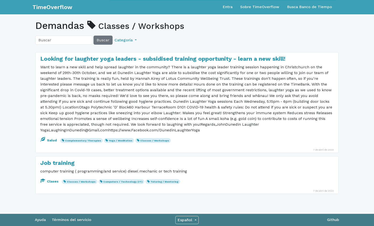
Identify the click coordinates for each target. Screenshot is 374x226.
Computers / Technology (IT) (123, 181)
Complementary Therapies (83, 140)
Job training (57, 163)
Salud (49, 140)
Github (333, 219)
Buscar (103, 40)
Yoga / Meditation (120, 140)
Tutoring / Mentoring (164, 181)
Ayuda (40, 219)
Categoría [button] (124, 40)
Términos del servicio (71, 219)
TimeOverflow (52, 7)
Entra (228, 7)
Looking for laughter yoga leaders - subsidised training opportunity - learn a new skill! (163, 58)
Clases (49, 181)
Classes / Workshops (154, 140)
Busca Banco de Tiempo (309, 7)
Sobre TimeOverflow (259, 7)
